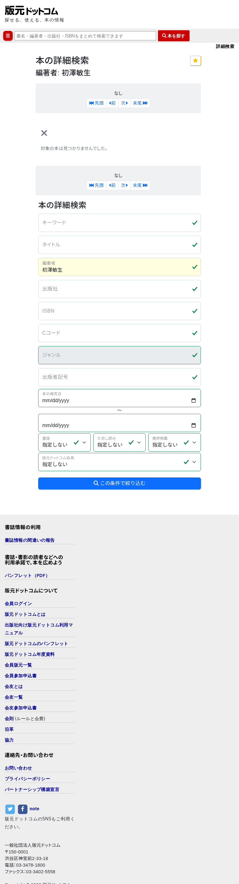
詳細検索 (225, 46)
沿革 (9, 709)
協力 (9, 720)
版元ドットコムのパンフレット (36, 624)
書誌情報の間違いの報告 (30, 520)
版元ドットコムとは (25, 594)
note (34, 789)
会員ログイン (18, 583)
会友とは (14, 666)
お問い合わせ (18, 748)
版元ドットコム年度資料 (30, 634)
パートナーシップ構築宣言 (32, 769)
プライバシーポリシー (27, 759)
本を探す (173, 35)
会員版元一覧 (18, 645)
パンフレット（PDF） (27, 555)
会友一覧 (14, 677)
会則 (9, 699)
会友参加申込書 (21, 688)
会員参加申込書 (21, 656)
